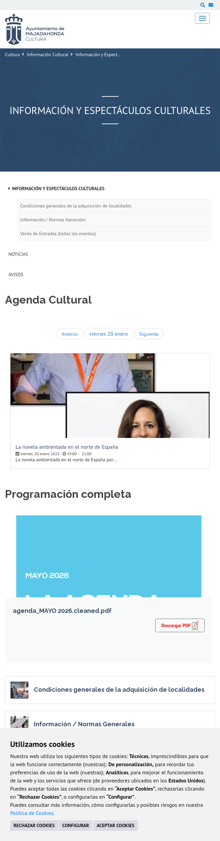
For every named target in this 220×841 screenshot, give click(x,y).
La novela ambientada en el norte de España (67, 446)
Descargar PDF (180, 625)
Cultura (12, 54)
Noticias (18, 254)
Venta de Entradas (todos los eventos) (58, 233)
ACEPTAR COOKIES (116, 825)
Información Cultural (47, 54)
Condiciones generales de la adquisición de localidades (75, 206)
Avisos (15, 274)
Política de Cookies (32, 813)
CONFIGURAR (75, 825)
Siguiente (148, 334)
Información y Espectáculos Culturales (58, 188)
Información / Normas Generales (52, 220)
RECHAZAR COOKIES (34, 825)
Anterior (70, 334)
